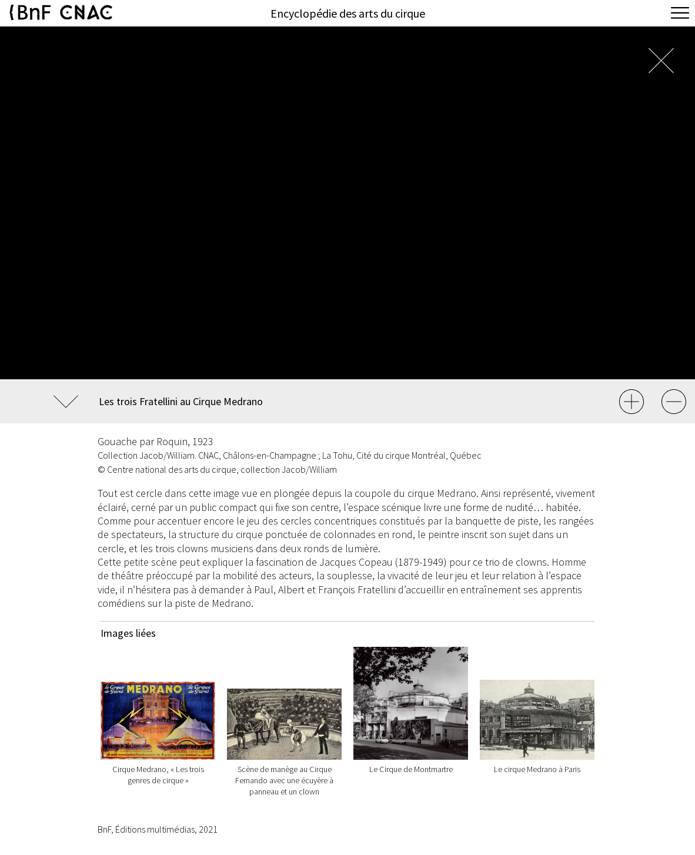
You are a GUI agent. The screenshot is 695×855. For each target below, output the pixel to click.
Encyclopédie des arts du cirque (347, 13)
